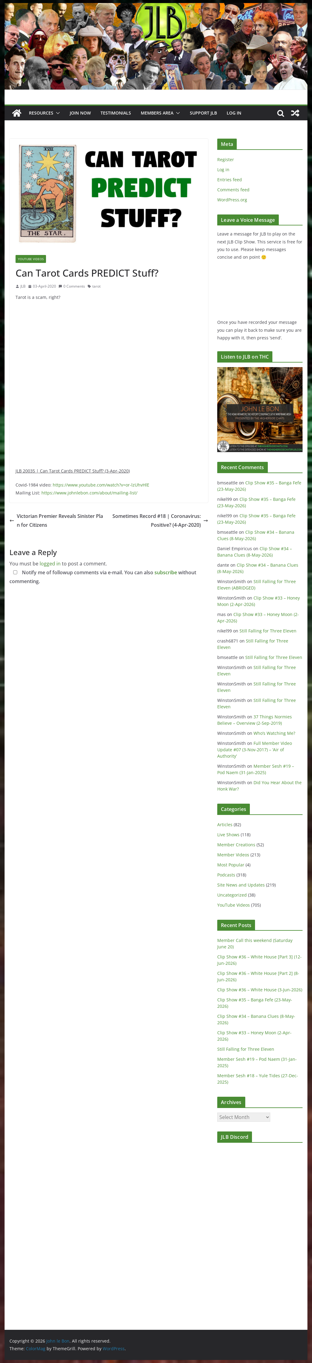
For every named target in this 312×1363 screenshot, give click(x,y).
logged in (50, 563)
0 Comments (71, 286)
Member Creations (236, 845)
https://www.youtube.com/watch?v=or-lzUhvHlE (101, 485)
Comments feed (233, 190)
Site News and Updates (241, 885)
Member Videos (233, 855)
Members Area (157, 113)
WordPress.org (232, 200)
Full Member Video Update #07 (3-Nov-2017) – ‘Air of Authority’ (254, 749)
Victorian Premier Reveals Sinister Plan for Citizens (56, 520)
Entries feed (229, 179)
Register (225, 159)
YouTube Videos (31, 259)
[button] (56, 113)
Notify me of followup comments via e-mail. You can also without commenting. (102, 577)
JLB (23, 286)
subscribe (165, 572)
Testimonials (116, 113)
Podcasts (226, 875)
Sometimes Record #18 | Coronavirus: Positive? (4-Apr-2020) (160, 520)
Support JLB (203, 113)
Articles (224, 824)
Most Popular (230, 865)
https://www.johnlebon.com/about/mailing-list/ (89, 493)
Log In (234, 113)
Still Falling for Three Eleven (267, 631)
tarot (96, 286)
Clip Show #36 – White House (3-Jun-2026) (259, 990)
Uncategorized (232, 895)
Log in (223, 169)
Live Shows (228, 834)
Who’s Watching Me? (274, 733)
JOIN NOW (80, 113)
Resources (41, 113)
